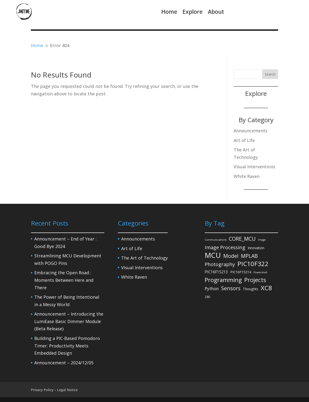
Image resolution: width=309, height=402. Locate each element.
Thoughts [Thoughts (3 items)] (250, 289)
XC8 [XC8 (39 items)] (266, 288)
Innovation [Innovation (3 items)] (256, 248)
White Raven (247, 176)
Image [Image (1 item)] (262, 239)
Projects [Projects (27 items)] (255, 280)
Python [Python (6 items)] (212, 288)
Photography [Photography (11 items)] (220, 264)
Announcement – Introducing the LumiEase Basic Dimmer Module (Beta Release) (68, 321)
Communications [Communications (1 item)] (215, 239)
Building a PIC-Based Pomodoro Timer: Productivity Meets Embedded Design (67, 345)
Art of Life (244, 140)
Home (169, 11)
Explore (193, 11)
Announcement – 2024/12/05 (63, 363)
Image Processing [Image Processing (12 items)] (225, 247)
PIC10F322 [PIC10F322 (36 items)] (252, 264)
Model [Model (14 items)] (231, 255)
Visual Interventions (254, 166)
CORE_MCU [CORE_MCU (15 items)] (242, 238)
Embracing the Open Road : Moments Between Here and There (63, 280)
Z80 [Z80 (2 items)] (207, 297)
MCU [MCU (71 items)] (213, 255)
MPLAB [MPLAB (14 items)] (249, 255)
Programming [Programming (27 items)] (223, 280)
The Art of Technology (144, 258)
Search (270, 74)
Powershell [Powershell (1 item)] (260, 272)
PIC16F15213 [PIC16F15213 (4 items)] (216, 272)
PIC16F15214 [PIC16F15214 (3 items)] (240, 272)
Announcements (250, 131)
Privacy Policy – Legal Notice (54, 390)
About (216, 11)
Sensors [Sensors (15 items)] (230, 288)
